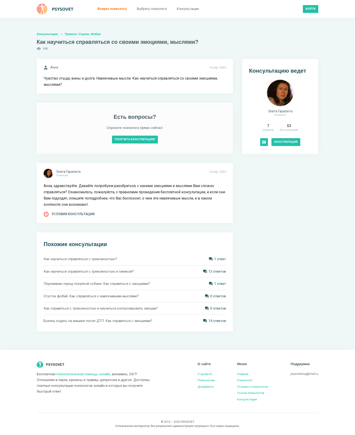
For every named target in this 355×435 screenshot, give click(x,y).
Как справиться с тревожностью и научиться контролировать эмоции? (101, 308)
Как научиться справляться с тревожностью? (80, 259)
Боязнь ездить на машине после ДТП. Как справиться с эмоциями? (98, 321)
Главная (242, 374)
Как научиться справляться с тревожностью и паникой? (89, 271)
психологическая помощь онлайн (83, 374)
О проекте (205, 374)
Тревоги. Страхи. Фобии (83, 34)
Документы (206, 386)
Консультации (47, 34)
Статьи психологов (250, 393)
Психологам (206, 380)
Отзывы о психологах (252, 386)
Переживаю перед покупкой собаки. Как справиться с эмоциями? (97, 284)
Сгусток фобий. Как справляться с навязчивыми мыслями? (91, 296)
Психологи (244, 380)
